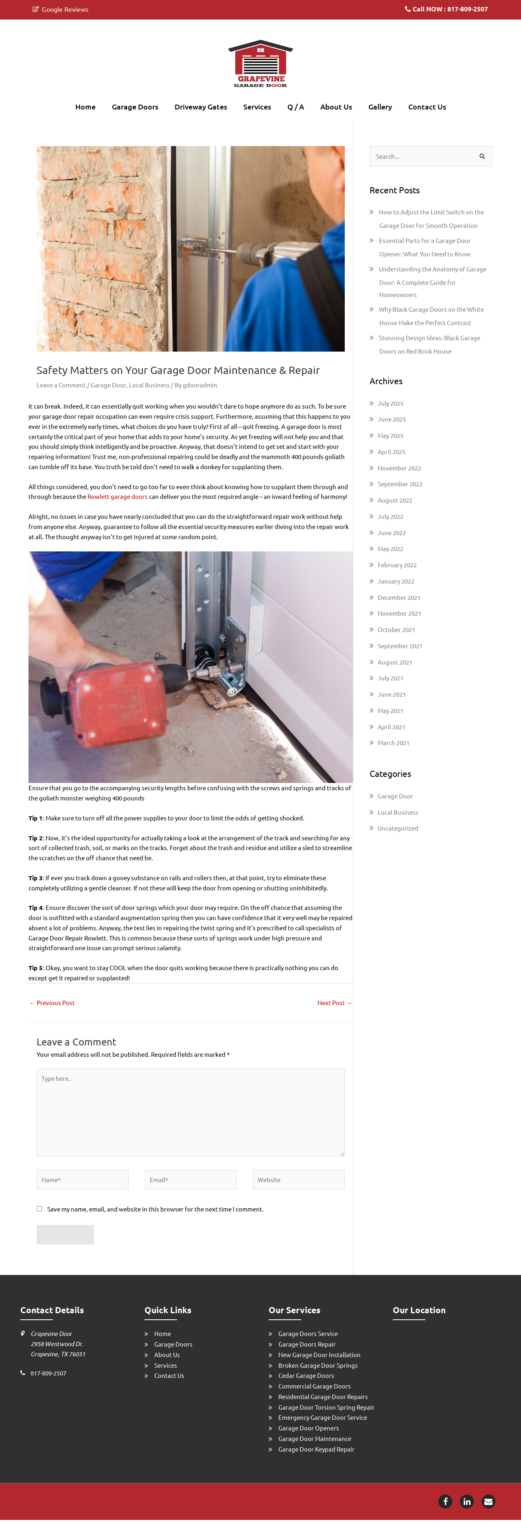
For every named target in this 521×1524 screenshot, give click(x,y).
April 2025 (391, 452)
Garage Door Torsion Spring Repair (326, 1411)
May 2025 (390, 436)
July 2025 (390, 403)
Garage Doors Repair (307, 1348)
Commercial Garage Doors (314, 1390)
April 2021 (391, 727)
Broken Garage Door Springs (318, 1369)
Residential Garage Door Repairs (323, 1400)
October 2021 (396, 630)
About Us (336, 106)
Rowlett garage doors (118, 497)
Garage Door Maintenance (314, 1442)
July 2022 (390, 516)
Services (257, 106)
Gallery (380, 106)
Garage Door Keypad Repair (316, 1452)
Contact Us (427, 106)
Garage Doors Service (308, 1337)
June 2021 (392, 695)
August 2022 (395, 501)
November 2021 (399, 614)
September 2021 (400, 646)
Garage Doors (135, 106)
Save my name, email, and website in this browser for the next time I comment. (155, 1213)
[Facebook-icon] (445, 1505)
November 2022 (399, 468)
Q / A (295, 106)
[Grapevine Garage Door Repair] (260, 64)
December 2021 (399, 597)
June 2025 (392, 420)
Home (85, 106)
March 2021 (393, 743)
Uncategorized (398, 829)
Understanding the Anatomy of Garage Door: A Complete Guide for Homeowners (432, 282)
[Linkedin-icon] (467, 1505)
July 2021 (390, 678)
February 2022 (397, 565)
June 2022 (392, 533)
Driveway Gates (201, 106)
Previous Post (52, 1003)
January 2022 (396, 581)
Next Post (334, 1003)
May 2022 (390, 549)
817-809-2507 (48, 1377)
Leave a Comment (61, 385)
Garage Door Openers (308, 1432)
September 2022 (400, 484)
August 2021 (395, 662)
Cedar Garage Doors (306, 1379)
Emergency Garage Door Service (322, 1421)
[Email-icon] (488, 1505)
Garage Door (108, 385)
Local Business (149, 385)
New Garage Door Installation (319, 1358)
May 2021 (390, 711)
